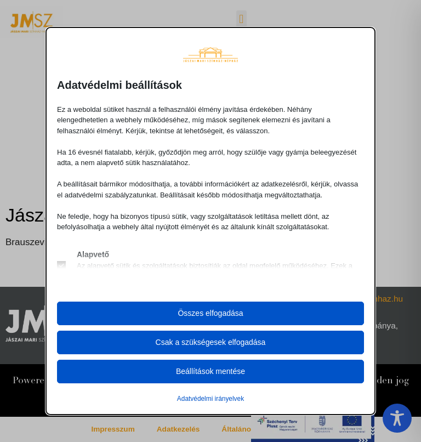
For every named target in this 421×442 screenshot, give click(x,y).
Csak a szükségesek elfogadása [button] (211, 342)
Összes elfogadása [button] (210, 313)
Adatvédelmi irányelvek (210, 399)
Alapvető (93, 254)
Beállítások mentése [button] (210, 371)
